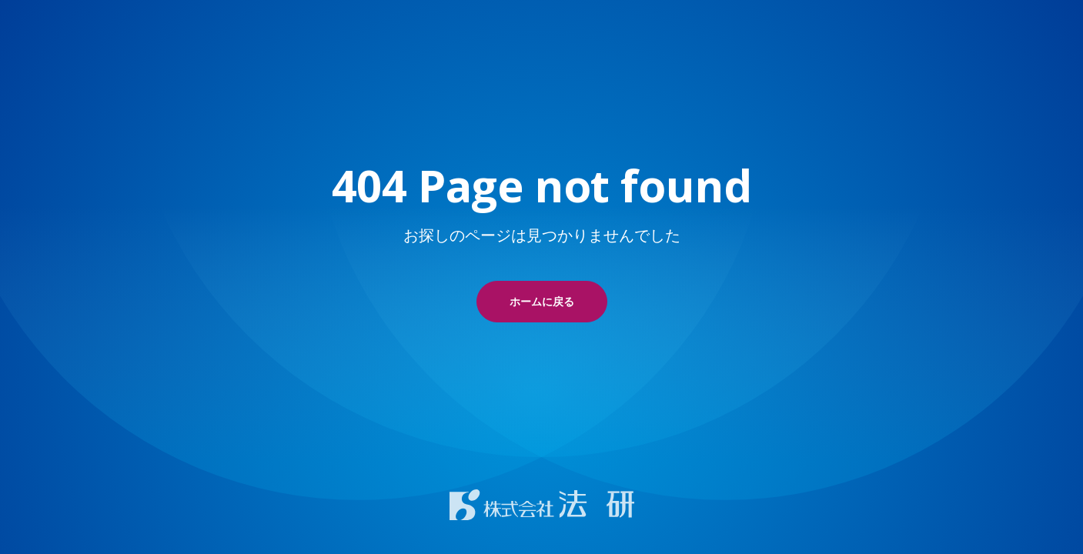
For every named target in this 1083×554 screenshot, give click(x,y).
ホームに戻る (542, 301)
